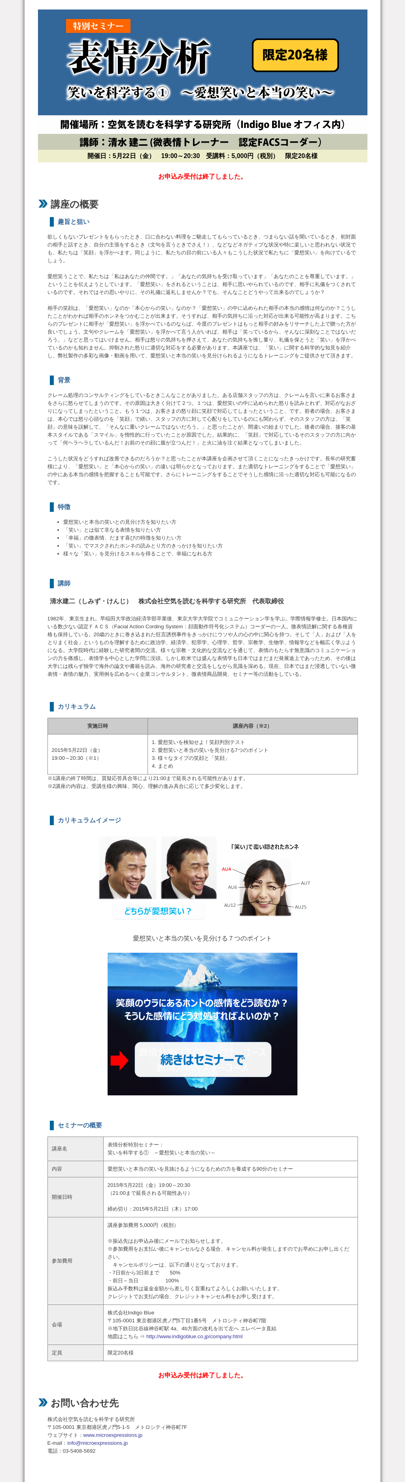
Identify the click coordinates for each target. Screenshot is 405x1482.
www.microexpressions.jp (113, 1435)
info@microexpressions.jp (97, 1443)
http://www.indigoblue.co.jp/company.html (194, 1336)
